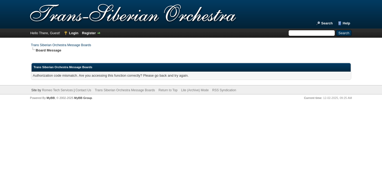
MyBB (50, 97)
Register (89, 33)
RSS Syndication (224, 90)
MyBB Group (83, 97)
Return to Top (167, 90)
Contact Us (83, 90)
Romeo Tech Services (57, 90)
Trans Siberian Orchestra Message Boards (61, 45)
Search (327, 23)
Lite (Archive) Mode (195, 90)
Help (346, 23)
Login (73, 33)
